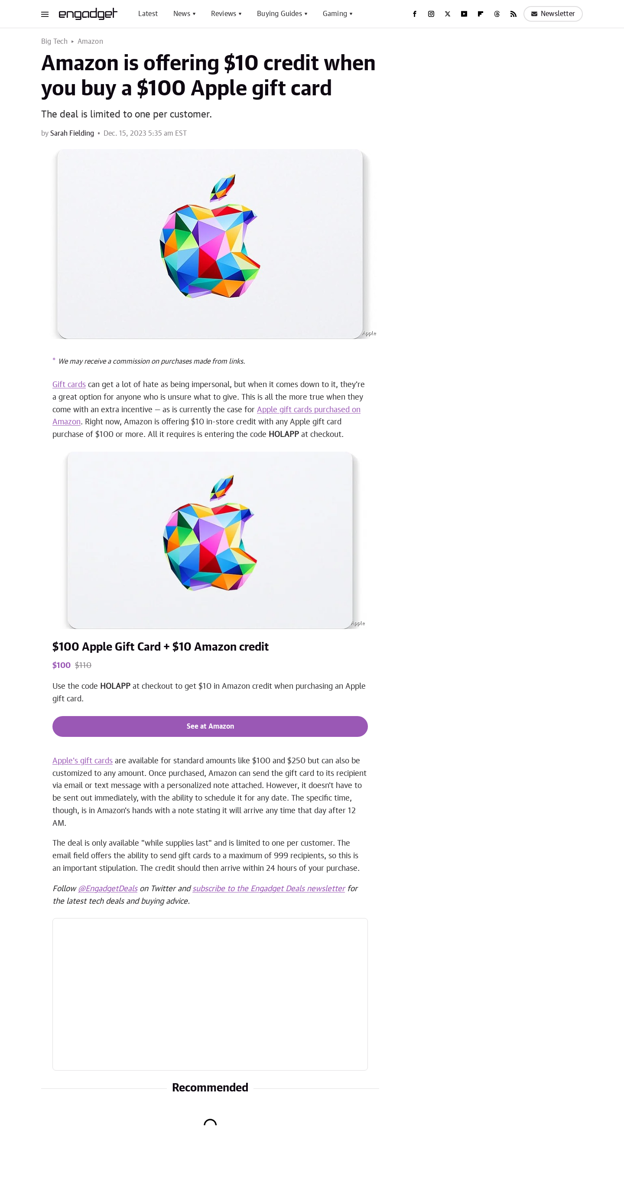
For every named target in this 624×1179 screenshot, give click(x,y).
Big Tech (54, 41)
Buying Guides (279, 13)
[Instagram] (431, 13)
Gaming (335, 13)
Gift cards (69, 385)
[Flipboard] (480, 13)
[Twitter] (447, 13)
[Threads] (497, 13)
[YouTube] (464, 13)
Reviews (223, 13)
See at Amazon (210, 726)
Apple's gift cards (82, 761)
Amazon (90, 41)
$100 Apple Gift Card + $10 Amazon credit (160, 647)
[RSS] (513, 13)
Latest (148, 13)
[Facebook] (414, 13)
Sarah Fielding (72, 133)
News (181, 13)
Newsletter (553, 13)
